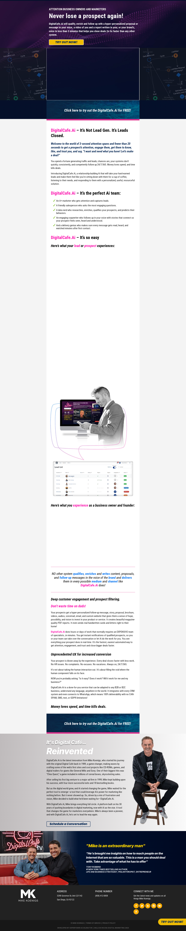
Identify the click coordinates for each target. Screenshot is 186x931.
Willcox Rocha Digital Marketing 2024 (111, 928)
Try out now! (66, 42)
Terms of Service (93, 923)
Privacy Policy (108, 923)
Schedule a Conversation (68, 824)
